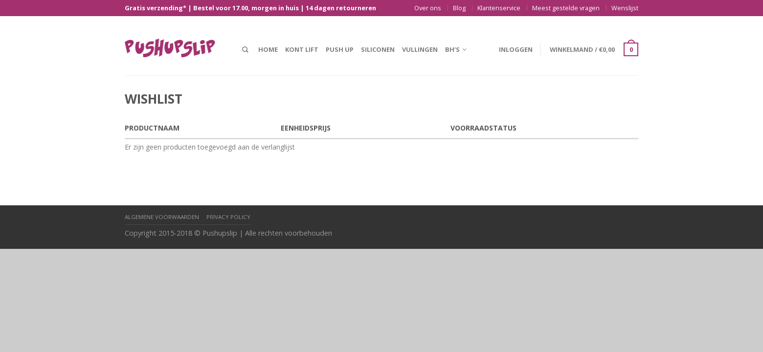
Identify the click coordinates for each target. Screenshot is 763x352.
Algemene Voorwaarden (162, 216)
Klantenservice (498, 7)
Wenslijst (624, 7)
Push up (340, 49)
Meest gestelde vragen (566, 7)
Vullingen (420, 49)
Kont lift (301, 49)
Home (268, 49)
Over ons (427, 7)
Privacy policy (228, 216)
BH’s (452, 49)
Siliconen (378, 49)
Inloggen (516, 49)
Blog (459, 7)
